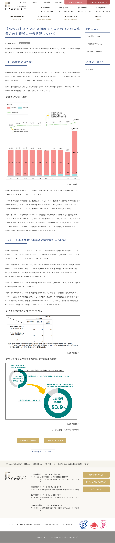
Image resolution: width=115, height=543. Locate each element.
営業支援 (46, 2)
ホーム (10, 525)
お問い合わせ (96, 489)
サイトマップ (67, 525)
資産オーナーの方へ (17, 18)
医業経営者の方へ (71, 18)
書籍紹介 (97, 18)
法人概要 (23, 2)
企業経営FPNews (94, 44)
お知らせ (35, 2)
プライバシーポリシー (51, 525)
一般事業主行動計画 (33, 525)
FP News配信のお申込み (96, 482)
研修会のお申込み (75, 2)
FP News (92, 29)
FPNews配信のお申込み (98, 2)
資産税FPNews (24, 44)
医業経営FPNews (94, 52)
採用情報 (58, 2)
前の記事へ (36, 452)
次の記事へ (49, 452)
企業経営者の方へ (44, 18)
